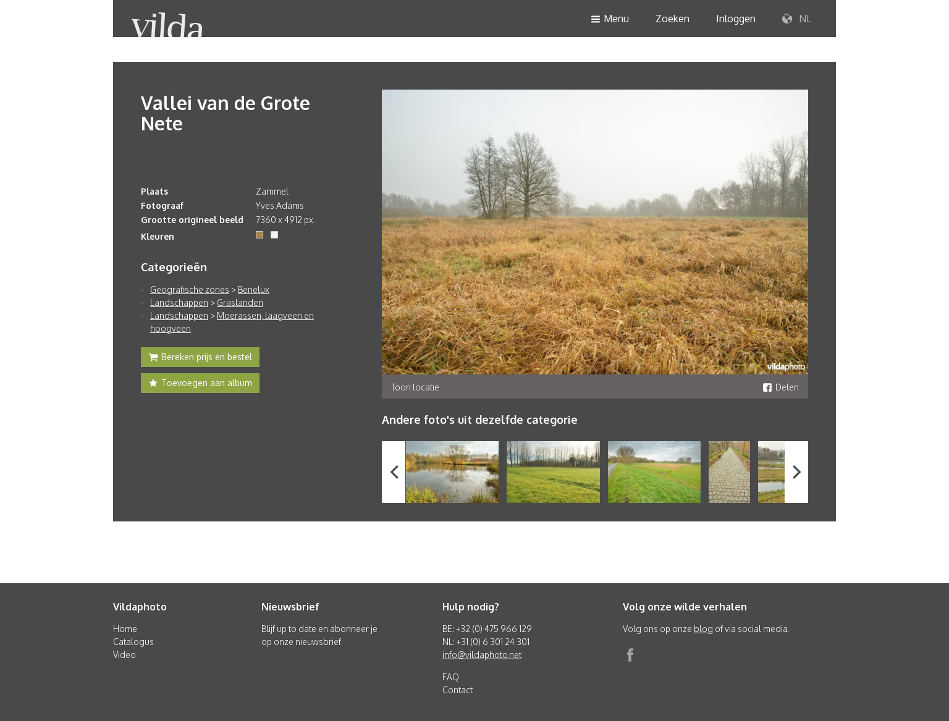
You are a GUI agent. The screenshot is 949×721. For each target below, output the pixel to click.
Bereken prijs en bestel (200, 358)
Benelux (253, 289)
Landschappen (179, 302)
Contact (457, 690)
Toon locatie (415, 387)
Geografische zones (189, 289)
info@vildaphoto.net (481, 654)
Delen (780, 387)
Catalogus (133, 641)
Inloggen (736, 18)
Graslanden (240, 302)
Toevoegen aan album (200, 384)
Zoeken (673, 18)
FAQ (450, 677)
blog (703, 628)
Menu (610, 19)
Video (124, 654)
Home (125, 628)
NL (796, 19)
